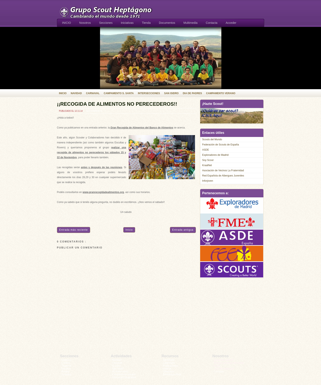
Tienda (146, 22)
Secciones (106, 22)
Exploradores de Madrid (215, 155)
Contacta (211, 22)
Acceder (231, 22)
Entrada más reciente (73, 229)
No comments (94, 111)
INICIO (66, 22)
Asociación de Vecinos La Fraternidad (223, 170)
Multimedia (190, 22)
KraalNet (207, 165)
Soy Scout (208, 160)
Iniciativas (127, 22)
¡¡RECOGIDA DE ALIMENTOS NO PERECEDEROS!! (117, 104)
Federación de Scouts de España (220, 144)
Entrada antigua (183, 229)
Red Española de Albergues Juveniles (223, 175)
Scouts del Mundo (212, 139)
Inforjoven (207, 180)
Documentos (167, 22)
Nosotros (85, 22)
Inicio (129, 229)
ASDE (205, 149)
